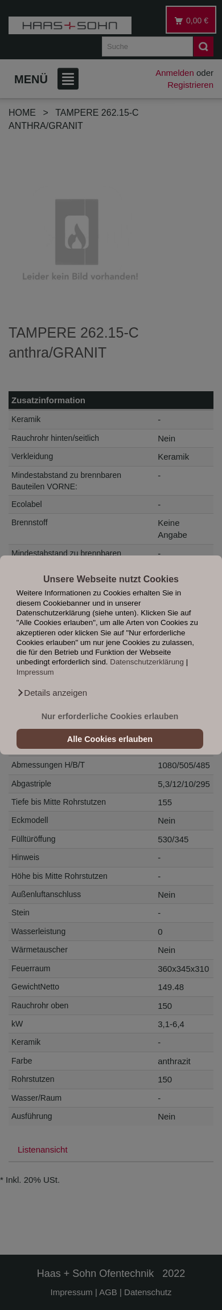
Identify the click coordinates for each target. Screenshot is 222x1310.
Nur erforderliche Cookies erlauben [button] (110, 716)
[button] (52, 692)
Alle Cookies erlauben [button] (110, 739)
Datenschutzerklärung (147, 662)
